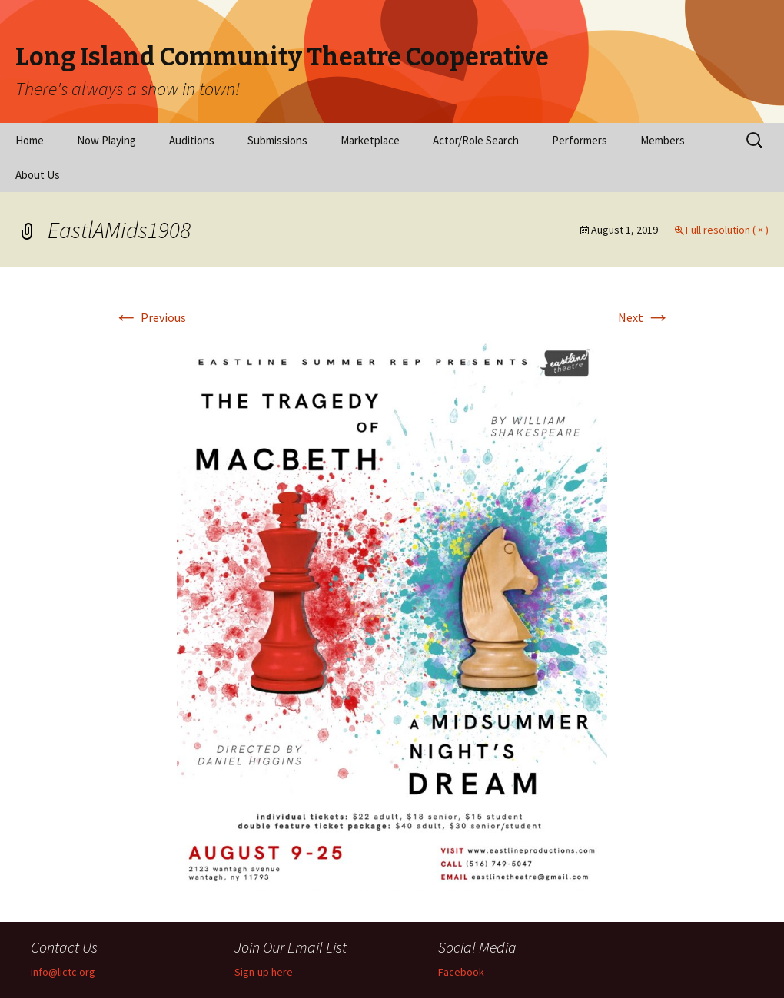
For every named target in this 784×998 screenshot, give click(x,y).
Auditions (191, 140)
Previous (150, 317)
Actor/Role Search (476, 140)
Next (644, 317)
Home (29, 140)
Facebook (461, 972)
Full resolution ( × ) (727, 230)
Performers (579, 140)
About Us (37, 174)
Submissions (277, 140)
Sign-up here (263, 972)
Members (662, 140)
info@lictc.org (63, 972)
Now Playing (106, 140)
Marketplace (370, 140)
